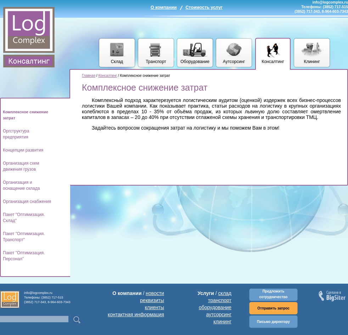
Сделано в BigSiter (332, 296)
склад (224, 293)
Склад (117, 61)
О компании (163, 7)
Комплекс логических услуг (29, 37)
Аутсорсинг (234, 61)
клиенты (154, 307)
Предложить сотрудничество (273, 294)
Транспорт (156, 61)
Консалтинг (273, 61)
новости (155, 293)
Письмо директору (273, 322)
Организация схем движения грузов (21, 166)
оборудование (215, 307)
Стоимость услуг (204, 7)
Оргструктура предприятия (16, 134)
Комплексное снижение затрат (25, 115)
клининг (222, 321)
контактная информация (136, 314)
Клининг (312, 61)
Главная (88, 76)
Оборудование (194, 61)
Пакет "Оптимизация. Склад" (24, 217)
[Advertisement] (107, 158)
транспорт (219, 300)
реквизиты (152, 300)
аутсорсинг (218, 314)
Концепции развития (23, 150)
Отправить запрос (273, 308)
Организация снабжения (27, 201)
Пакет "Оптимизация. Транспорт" (24, 236)
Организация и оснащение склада (21, 185)
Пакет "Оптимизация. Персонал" (24, 255)
